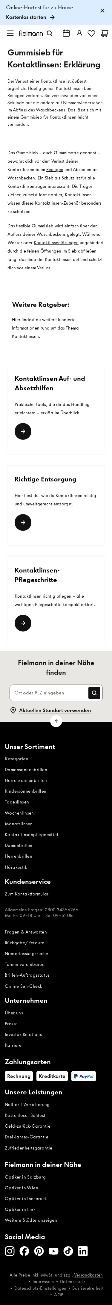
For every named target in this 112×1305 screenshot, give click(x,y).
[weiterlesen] (23, 623)
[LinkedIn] (83, 1251)
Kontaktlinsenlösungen (56, 242)
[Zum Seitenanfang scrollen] (56, 721)
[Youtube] (54, 1251)
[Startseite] (31, 33)
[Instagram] (10, 1251)
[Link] (23, 431)
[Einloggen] (79, 33)
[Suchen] (49, 33)
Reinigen (54, 169)
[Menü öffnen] (10, 33)
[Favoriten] (91, 33)
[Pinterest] (39, 1251)
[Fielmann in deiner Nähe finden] (66, 33)
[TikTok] (68, 1251)
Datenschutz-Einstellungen (40, 1288)
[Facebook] (24, 1251)
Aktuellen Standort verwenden (50, 710)
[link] (56, 12)
